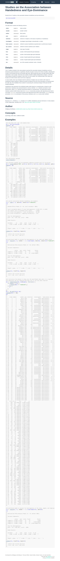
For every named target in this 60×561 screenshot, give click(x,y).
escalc (11, 164)
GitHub (53, 2)
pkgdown (50, 556)
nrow (11, 283)
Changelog (33, 2)
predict (8, 231)
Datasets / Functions (24, 2)
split (15, 282)
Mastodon (47, 2)
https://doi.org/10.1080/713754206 (32, 102)
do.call (12, 291)
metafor (13, 160)
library (8, 160)
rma (11, 202)
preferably (48, 557)
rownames (8, 293)
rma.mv (11, 240)
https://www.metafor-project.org (35, 109)
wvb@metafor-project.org (22, 109)
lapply (11, 282)
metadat (7, 2)
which (12, 284)
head (7, 125)
